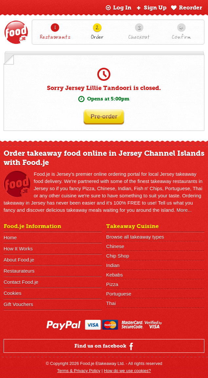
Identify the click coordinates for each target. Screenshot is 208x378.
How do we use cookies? (127, 370)
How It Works (18, 248)
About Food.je (19, 259)
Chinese (115, 246)
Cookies (12, 293)
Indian (113, 265)
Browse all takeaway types (135, 237)
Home (10, 237)
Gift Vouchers (18, 304)
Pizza (112, 284)
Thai (111, 303)
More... (184, 210)
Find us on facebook (104, 346)
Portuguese (118, 294)
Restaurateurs (19, 271)
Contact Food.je (21, 282)
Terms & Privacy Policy (78, 370)
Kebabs (114, 275)
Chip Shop (117, 256)
